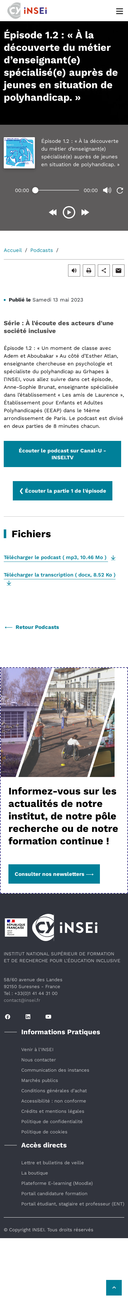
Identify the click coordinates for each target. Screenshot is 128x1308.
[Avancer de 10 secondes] (82, 212)
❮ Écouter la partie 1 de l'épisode (62, 491)
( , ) (56, 557)
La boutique (34, 1173)
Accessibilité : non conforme (53, 1101)
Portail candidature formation (54, 1193)
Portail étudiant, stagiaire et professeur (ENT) (72, 1204)
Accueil (13, 250)
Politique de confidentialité (52, 1121)
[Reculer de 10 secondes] (51, 212)
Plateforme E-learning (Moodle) (57, 1183)
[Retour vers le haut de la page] (114, 1288)
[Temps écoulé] (55, 190)
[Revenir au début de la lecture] (118, 190)
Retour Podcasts (32, 627)
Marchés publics (39, 1080)
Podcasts (41, 250)
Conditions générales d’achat (54, 1090)
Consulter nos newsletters (54, 874)
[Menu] (120, 11)
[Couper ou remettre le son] (105, 190)
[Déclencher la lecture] (67, 212)
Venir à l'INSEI (37, 1049)
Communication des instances (55, 1070)
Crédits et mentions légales (52, 1111)
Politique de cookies (44, 1132)
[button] (74, 270)
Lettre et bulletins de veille (52, 1163)
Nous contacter (38, 1060)
